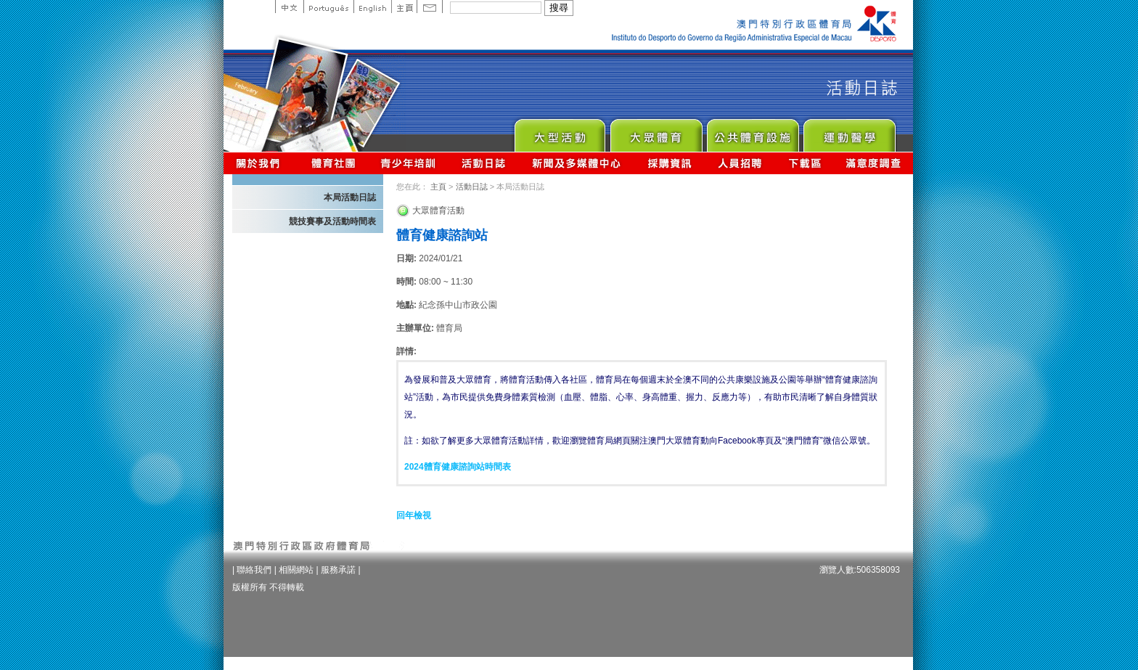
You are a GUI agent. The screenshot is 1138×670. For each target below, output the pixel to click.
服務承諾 (338, 570)
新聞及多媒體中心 (577, 163)
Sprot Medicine (849, 132)
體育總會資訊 (333, 163)
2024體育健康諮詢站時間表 (457, 467)
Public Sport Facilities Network (752, 132)
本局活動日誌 (350, 197)
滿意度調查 (874, 163)
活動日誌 (484, 163)
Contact (430, 6)
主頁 (404, 6)
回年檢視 (413, 515)
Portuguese (328, 6)
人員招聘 (739, 163)
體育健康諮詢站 (442, 235)
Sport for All (655, 132)
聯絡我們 (254, 570)
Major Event (559, 132)
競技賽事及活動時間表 (332, 221)
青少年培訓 (409, 163)
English (372, 6)
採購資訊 (669, 163)
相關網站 (296, 570)
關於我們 (261, 163)
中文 (289, 6)
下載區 (804, 163)
